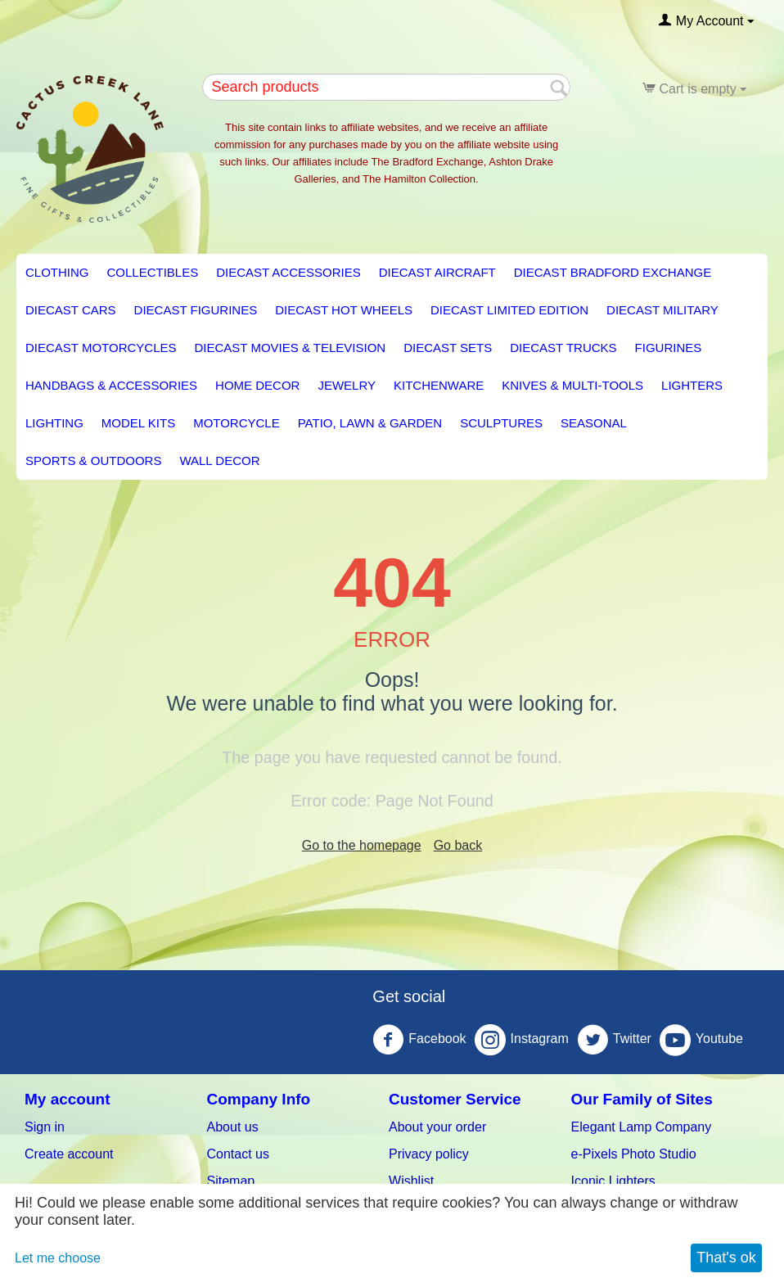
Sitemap (231, 1181)
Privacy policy (429, 1154)
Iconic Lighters (613, 1181)
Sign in (45, 1127)
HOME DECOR (257, 385)
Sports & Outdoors (93, 460)
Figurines (668, 347)
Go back (458, 845)
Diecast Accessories (288, 272)
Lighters (692, 385)
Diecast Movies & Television (289, 347)
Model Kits (138, 423)
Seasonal (594, 423)
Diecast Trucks (563, 347)
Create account (69, 1154)
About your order (437, 1127)
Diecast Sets (447, 347)
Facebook (419, 1039)
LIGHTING (54, 423)
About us (233, 1127)
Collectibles (153, 272)
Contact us (238, 1154)
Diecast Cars (70, 310)
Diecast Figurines (196, 310)
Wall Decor (219, 460)
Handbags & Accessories (111, 385)
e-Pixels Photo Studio (633, 1154)
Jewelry (347, 385)
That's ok (725, 1257)
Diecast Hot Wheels (343, 310)
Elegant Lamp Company (641, 1127)
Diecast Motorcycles (100, 347)
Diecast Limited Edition (509, 310)
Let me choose (58, 1258)
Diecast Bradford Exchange (612, 272)
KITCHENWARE (439, 385)
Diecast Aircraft (437, 272)
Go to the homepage (361, 845)
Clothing (57, 272)
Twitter (614, 1039)
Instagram (522, 1039)
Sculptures (501, 423)
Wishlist (411, 1181)
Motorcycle (236, 423)
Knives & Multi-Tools (572, 385)
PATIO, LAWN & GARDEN (370, 423)
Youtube (701, 1039)
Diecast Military (662, 310)
